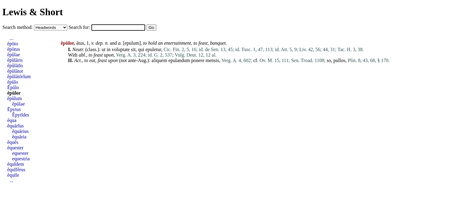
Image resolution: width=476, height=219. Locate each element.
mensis (212, 60)
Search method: (18, 27)
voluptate (121, 49)
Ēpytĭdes (20, 114)
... (11, 38)
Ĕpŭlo (13, 87)
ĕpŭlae (13, 54)
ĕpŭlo (12, 82)
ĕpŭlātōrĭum (19, 76)
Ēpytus (14, 109)
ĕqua (11, 120)
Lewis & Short (32, 11)
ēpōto (12, 43)
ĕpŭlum (14, 98)
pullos (339, 60)
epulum (131, 43)
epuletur (153, 49)
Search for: (80, 27)
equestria (21, 158)
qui (141, 49)
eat (92, 60)
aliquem (159, 60)
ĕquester (15, 147)
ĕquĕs (12, 142)
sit (133, 49)
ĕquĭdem (15, 164)
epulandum (179, 60)
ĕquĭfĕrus (16, 169)
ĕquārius (20, 131)
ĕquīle (13, 175)
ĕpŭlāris (15, 60)
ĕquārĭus (15, 125)
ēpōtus (13, 49)
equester (20, 153)
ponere (198, 60)
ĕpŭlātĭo (15, 65)
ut (103, 49)
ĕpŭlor (14, 93)
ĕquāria (19, 136)
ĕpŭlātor (15, 71)
